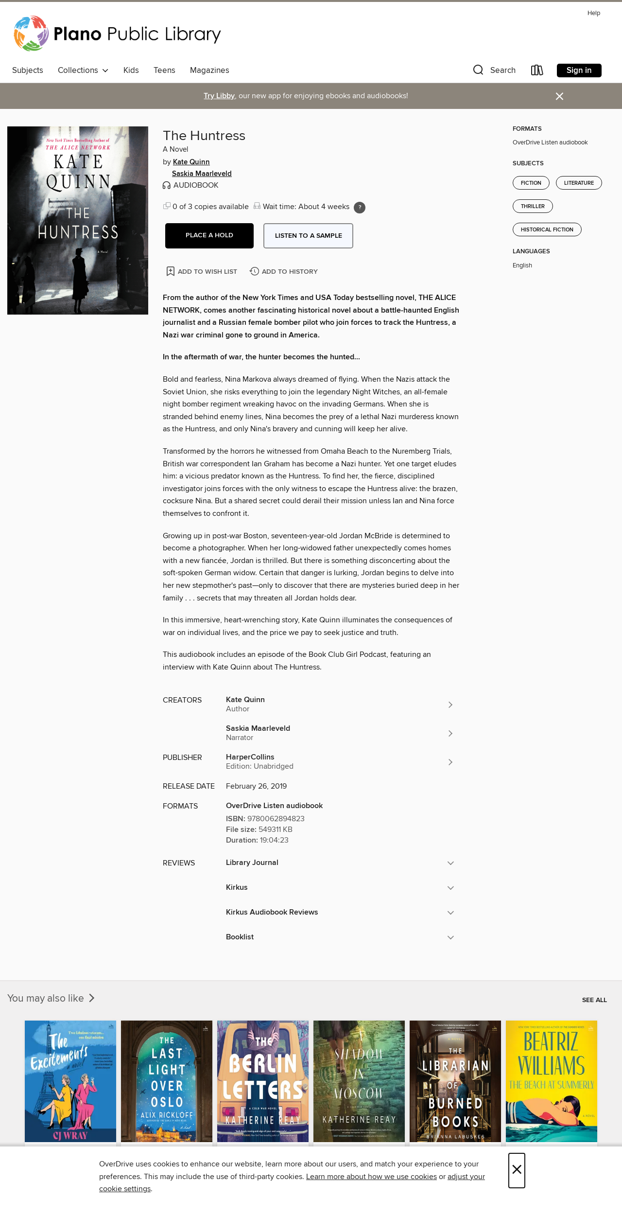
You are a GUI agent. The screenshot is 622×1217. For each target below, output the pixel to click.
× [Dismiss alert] (559, 96)
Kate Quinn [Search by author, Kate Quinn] (191, 162)
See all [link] (594, 1000)
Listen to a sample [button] (308, 235)
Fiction (531, 183)
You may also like (52, 998)
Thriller (533, 206)
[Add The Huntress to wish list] (202, 271)
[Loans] (537, 72)
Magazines (209, 70)
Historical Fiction (547, 230)
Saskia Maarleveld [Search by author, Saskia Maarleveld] (202, 174)
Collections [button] (83, 70)
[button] (493, 72)
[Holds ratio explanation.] (359, 207)
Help (593, 13)
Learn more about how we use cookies (371, 1177)
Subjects (27, 70)
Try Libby (219, 96)
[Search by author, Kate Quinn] (340, 704)
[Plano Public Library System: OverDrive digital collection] (119, 33)
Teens (164, 70)
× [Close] (517, 1170)
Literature (579, 183)
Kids (131, 70)
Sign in (579, 70)
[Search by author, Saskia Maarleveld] (340, 733)
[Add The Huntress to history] (284, 272)
